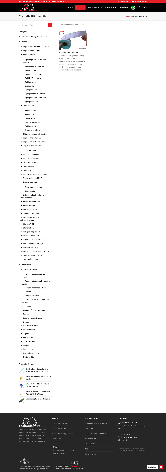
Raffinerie (27, 345)
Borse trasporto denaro (33, 187)
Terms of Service (138, 450)
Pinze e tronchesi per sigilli (33, 243)
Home (128, 16)
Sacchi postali (30, 191)
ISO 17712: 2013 (91, 439)
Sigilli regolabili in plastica (34, 66)
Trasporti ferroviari (32, 296)
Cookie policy (57, 439)
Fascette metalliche (32, 122)
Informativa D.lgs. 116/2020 (95, 434)
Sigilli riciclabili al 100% (32, 51)
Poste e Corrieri (29, 337)
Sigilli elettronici (29, 166)
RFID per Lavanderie (31, 155)
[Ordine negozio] (72, 25)
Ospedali (26, 334)
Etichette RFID (28, 228)
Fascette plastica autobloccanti (35, 174)
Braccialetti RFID (29, 205)
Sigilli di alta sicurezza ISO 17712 (36, 47)
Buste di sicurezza (30, 209)
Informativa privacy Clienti (61, 428)
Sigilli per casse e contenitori (36, 94)
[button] (139, 7)
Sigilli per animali (31, 102)
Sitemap (59, 466)
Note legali (89, 428)
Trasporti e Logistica (31, 269)
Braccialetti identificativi (32, 202)
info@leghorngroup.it (139, 1)
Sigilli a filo (27, 170)
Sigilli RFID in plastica (33, 78)
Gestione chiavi (29, 357)
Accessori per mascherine (33, 259)
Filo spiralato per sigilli (31, 232)
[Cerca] (50, 25)
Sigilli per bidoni (31, 90)
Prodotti (25, 42)
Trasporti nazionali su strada (35, 288)
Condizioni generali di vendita (96, 423)
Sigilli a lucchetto (31, 70)
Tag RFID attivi (30, 151)
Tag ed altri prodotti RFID (32, 178)
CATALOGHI (52, 1)
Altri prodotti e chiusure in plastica (36, 251)
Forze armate (28, 349)
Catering (28, 306)
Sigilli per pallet (30, 82)
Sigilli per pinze (30, 126)
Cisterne (28, 292)
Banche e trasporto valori (32, 318)
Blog (86, 449)
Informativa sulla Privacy (61, 423)
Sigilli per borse (30, 86)
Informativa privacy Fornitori (62, 434)
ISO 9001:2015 (90, 444)
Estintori (26, 314)
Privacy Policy (127, 450)
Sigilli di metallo (29, 105)
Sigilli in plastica (29, 55)
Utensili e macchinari (31, 247)
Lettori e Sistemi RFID (31, 236)
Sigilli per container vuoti (32, 255)
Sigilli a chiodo (30, 110)
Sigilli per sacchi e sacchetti (35, 98)
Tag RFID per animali (31, 162)
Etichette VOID (29, 224)
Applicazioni (26, 264)
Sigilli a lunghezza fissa (33, 74)
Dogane (26, 322)
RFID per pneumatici (31, 159)
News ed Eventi (91, 454)
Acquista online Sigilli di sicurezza (34, 37)
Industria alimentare (30, 326)
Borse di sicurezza (30, 182)
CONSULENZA (61, 1)
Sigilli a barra (30, 118)
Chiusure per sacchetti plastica (35, 134)
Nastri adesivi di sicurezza (33, 240)
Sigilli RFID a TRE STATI (32, 138)
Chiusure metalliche (32, 130)
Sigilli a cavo (29, 114)
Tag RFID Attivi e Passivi (32, 146)
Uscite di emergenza (31, 353)
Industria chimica (29, 330)
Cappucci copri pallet (31, 213)
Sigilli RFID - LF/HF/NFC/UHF (34, 142)
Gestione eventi (29, 341)
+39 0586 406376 (124, 1)
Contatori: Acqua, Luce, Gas (34, 310)
